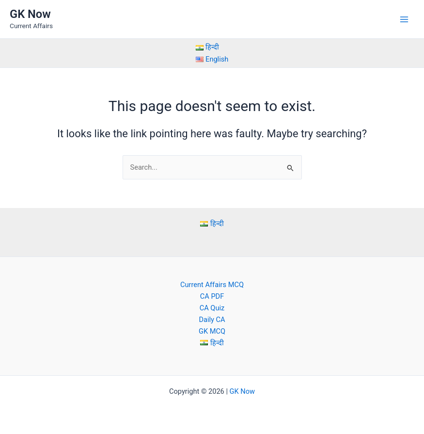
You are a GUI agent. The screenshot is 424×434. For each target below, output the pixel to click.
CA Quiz (212, 308)
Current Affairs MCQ (212, 284)
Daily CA (212, 319)
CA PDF (212, 296)
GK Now (30, 14)
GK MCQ (212, 331)
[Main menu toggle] (404, 19)
